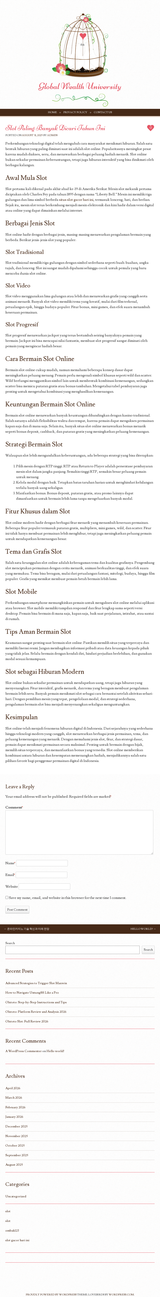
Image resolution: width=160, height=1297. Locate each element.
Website (11, 886)
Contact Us (103, 112)
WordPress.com (121, 1294)
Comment (14, 807)
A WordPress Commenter (23, 1051)
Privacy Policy (75, 112)
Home (52, 112)
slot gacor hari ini (17, 1240)
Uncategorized (15, 1196)
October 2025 (15, 1145)
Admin (52, 135)
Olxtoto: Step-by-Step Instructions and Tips (36, 1002)
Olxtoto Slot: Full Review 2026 (26, 1021)
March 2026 (13, 1097)
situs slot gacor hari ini (76, 199)
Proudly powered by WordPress (51, 1294)
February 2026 (15, 1107)
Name (10, 863)
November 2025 (16, 1136)
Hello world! (143, 929)
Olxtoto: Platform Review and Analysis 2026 (35, 1012)
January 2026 (14, 1117)
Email (10, 875)
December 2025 (16, 1126)
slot (8, 1211)
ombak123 (12, 1230)
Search (10, 943)
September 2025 (16, 1155)
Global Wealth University (80, 86)
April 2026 (12, 1088)
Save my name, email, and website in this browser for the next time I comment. (67, 898)
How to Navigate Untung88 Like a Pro (32, 992)
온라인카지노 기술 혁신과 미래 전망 (26, 929)
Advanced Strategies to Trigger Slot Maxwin (36, 983)
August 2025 (14, 1165)
